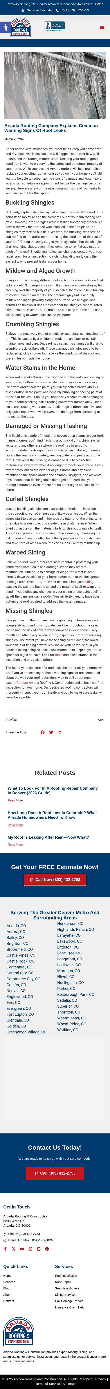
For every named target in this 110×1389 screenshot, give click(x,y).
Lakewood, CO (69, 941)
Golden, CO (16, 1026)
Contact (22, 683)
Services (9, 1282)
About (7, 1294)
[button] (5, 27)
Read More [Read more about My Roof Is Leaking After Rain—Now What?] (15, 844)
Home (7, 1275)
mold (58, 655)
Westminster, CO (71, 1018)
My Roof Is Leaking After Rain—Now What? (48, 837)
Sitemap (69, 1383)
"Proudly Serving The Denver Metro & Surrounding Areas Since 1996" (55, 4)
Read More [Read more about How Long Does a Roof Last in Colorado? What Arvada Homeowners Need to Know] (15, 825)
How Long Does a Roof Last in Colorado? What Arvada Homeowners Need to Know (52, 815)
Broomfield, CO (20, 949)
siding (89, 582)
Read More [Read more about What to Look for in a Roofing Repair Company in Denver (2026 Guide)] (15, 800)
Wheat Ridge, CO (72, 1024)
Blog (6, 1288)
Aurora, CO (16, 931)
